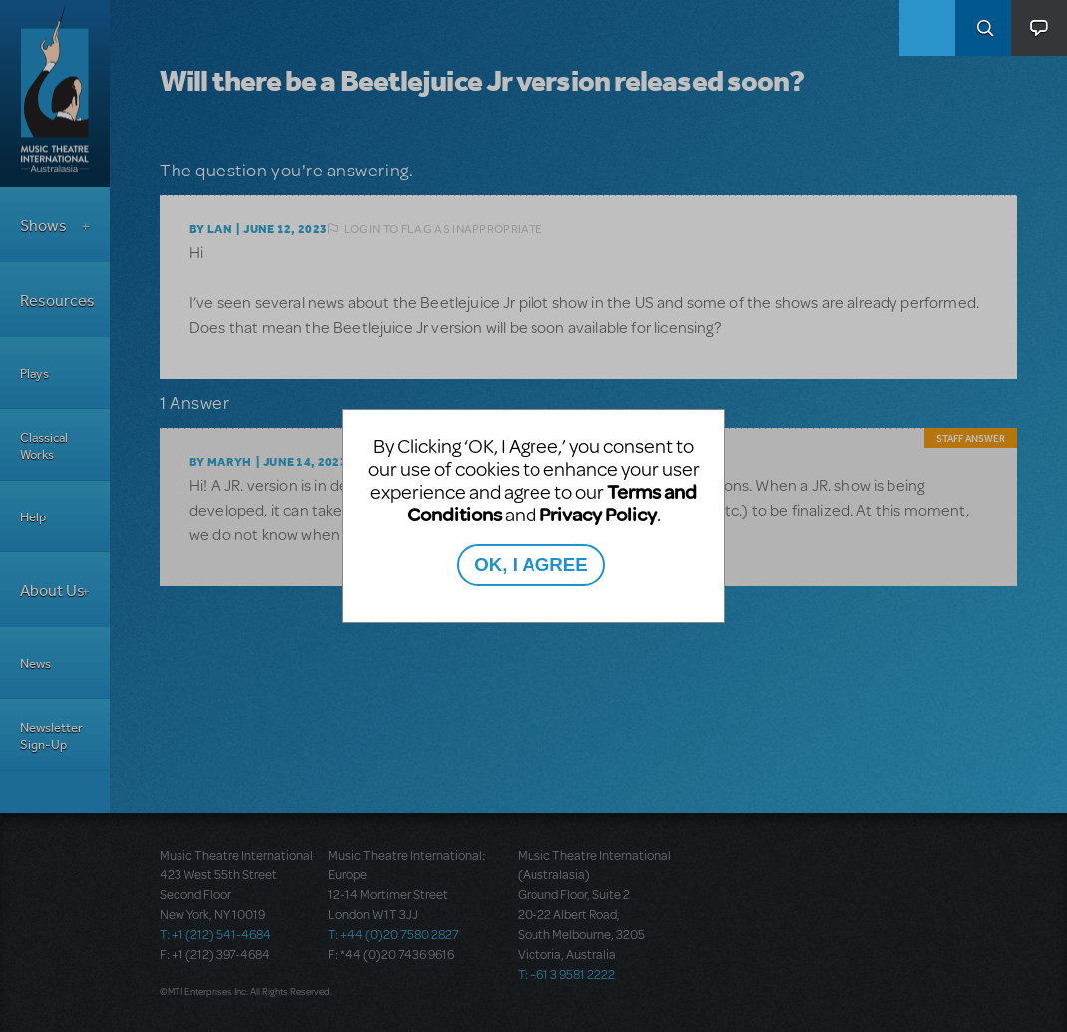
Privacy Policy (598, 514)
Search (983, 28)
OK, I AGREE (530, 564)
